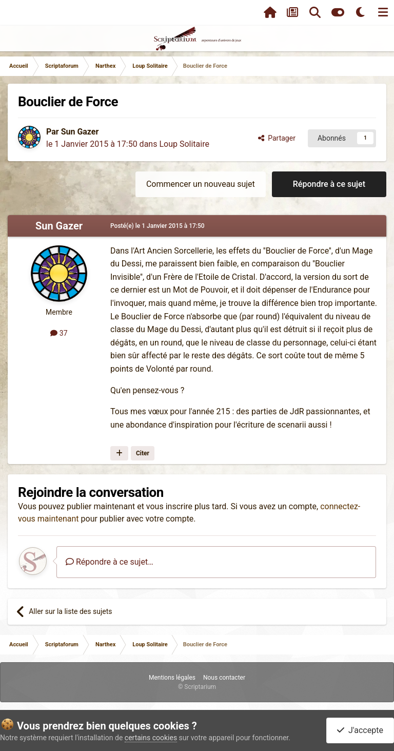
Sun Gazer (80, 132)
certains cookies (151, 738)
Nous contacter (224, 677)
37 (58, 333)
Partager (277, 138)
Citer (142, 453)
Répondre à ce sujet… (109, 562)
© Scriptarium (197, 686)
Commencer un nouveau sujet (200, 184)
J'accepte (360, 730)
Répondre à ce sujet (329, 184)
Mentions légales (172, 677)
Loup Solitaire (184, 144)
